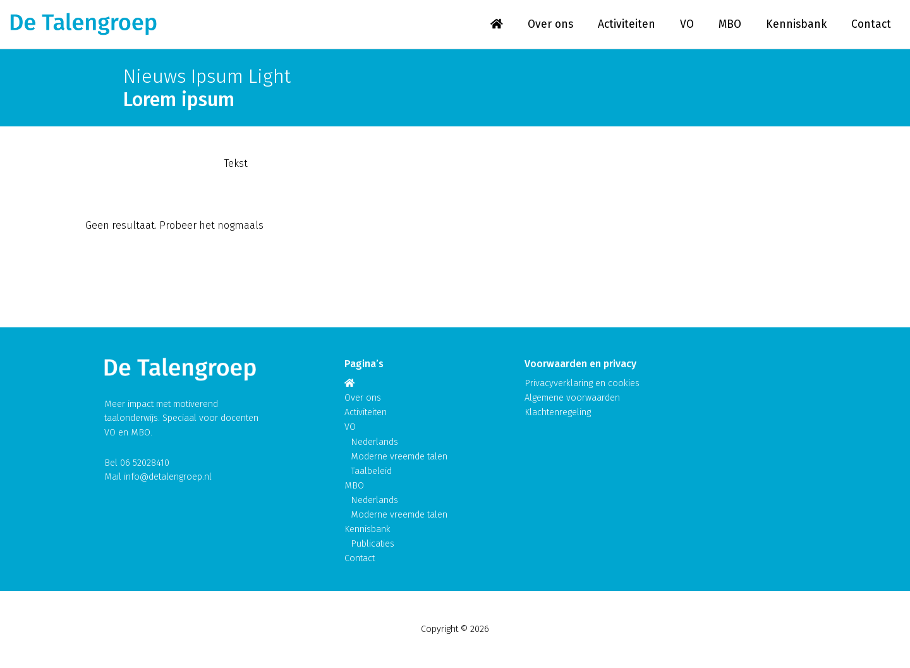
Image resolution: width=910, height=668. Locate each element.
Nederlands (374, 442)
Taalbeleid (371, 471)
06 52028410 (144, 463)
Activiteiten (626, 24)
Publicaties (372, 543)
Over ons (550, 24)
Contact (871, 24)
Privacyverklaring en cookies (582, 383)
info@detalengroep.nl (168, 476)
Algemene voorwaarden (572, 397)
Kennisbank (796, 24)
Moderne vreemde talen (399, 456)
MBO (730, 24)
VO (687, 24)
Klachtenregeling (558, 412)
